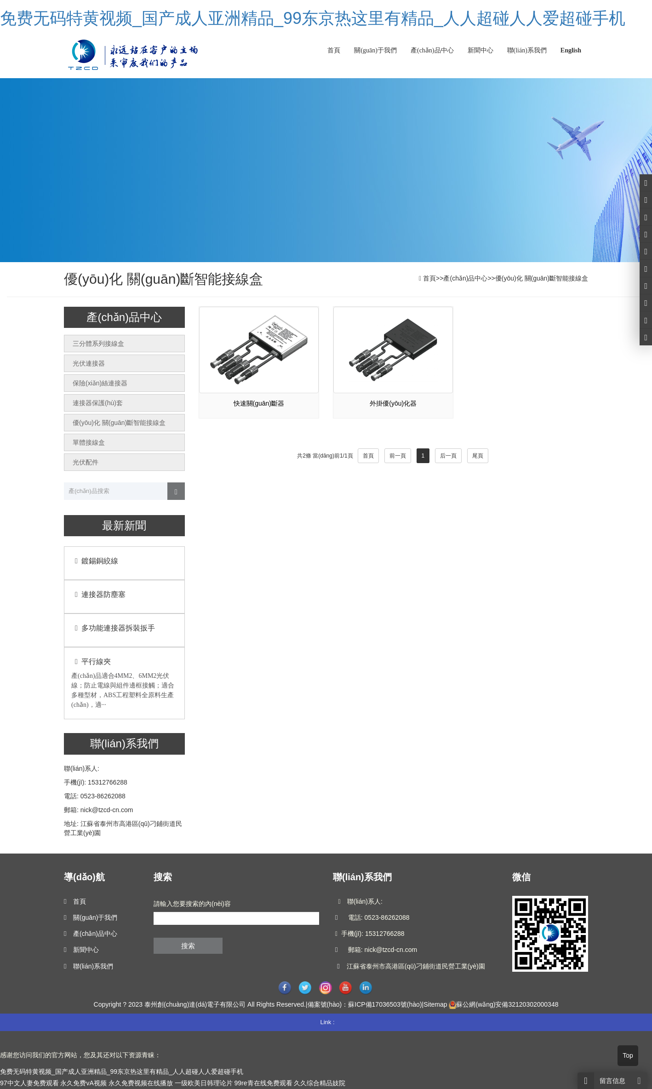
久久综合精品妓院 (319, 1083)
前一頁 (397, 456)
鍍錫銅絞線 (94, 561)
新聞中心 (480, 50)
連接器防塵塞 (98, 594)
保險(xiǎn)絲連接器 (100, 383)
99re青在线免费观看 (263, 1083)
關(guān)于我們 (375, 50)
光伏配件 (85, 462)
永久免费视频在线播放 (141, 1083)
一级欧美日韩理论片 (204, 1083)
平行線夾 (91, 661)
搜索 (188, 946)
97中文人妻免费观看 (29, 1083)
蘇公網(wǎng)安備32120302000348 (507, 1004)
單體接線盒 (89, 442)
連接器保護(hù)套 (98, 403)
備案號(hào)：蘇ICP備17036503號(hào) (365, 1004)
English (570, 50)
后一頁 (448, 456)
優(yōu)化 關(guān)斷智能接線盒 (541, 278)
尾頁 (477, 456)
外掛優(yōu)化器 (393, 403)
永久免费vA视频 (83, 1083)
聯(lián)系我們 (527, 50)
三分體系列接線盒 (98, 343)
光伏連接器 (89, 363)
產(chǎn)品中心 (432, 50)
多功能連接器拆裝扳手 (113, 628)
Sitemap (435, 1004)
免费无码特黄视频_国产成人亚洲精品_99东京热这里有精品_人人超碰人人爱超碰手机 (312, 18)
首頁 (333, 50)
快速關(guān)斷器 (259, 403)
